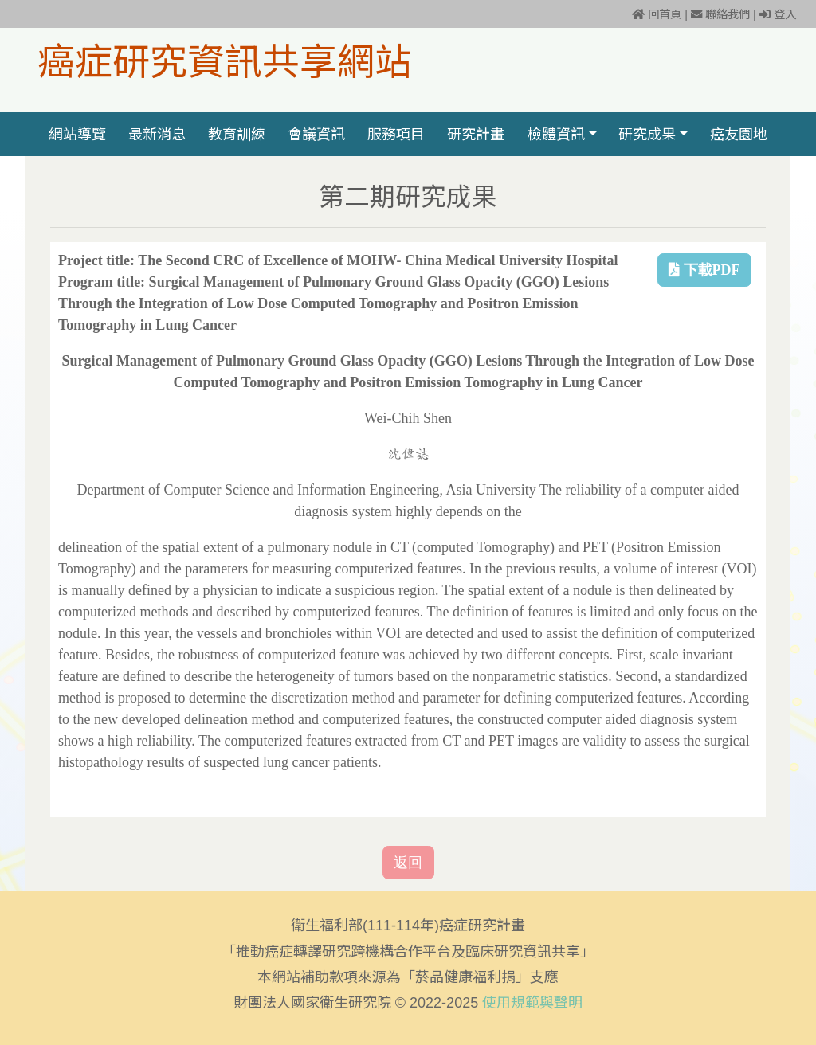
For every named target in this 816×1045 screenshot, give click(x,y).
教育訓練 (236, 133)
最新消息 (157, 133)
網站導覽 (77, 133)
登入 (777, 14)
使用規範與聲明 (532, 1003)
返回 (408, 862)
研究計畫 (476, 133)
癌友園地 (738, 133)
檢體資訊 (556, 133)
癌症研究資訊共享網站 (224, 60)
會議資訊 (316, 133)
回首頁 (656, 14)
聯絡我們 (720, 14)
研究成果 (647, 133)
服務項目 (396, 133)
